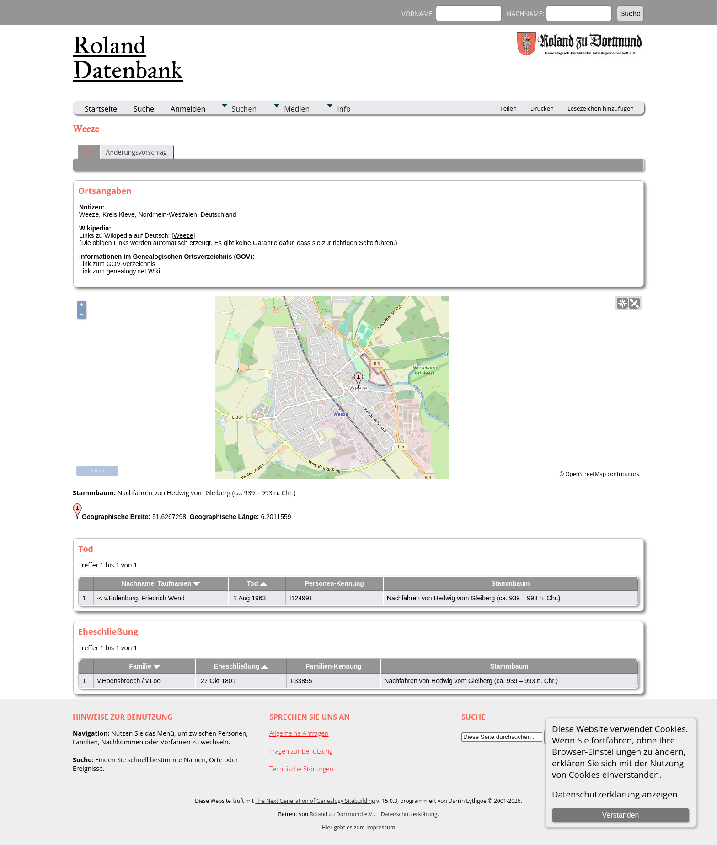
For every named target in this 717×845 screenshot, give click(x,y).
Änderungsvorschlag (136, 152)
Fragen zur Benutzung (301, 751)
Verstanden (620, 815)
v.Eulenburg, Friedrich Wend (144, 598)
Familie (144, 666)
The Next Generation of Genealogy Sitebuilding (315, 801)
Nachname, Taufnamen (161, 583)
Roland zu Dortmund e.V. (342, 814)
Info (343, 109)
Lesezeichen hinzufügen (600, 108)
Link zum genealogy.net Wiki (119, 271)
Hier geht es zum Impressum (359, 827)
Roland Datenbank (128, 57)
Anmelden (188, 109)
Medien (297, 109)
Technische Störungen (301, 769)
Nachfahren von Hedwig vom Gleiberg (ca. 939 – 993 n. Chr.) (474, 598)
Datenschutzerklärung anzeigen (615, 794)
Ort (88, 152)
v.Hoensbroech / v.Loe (129, 681)
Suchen (244, 109)
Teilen (508, 108)
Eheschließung (241, 666)
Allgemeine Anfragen (299, 733)
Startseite (101, 109)
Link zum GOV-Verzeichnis (117, 263)
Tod (257, 583)
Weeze (183, 235)
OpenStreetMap (585, 474)
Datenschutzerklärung (409, 814)
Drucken (542, 108)
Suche (144, 109)
